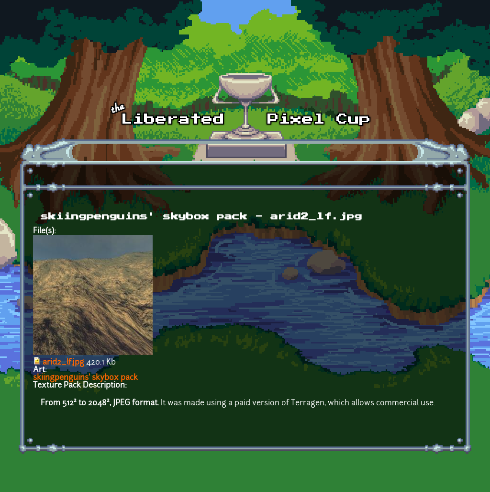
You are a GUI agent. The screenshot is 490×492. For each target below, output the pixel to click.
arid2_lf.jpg (63, 362)
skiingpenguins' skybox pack (85, 378)
